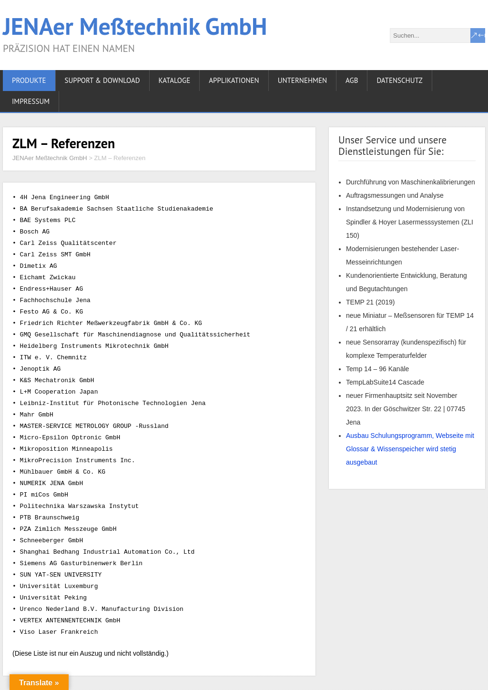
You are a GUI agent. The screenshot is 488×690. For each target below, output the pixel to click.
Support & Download (102, 80)
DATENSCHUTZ (399, 80)
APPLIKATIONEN (234, 80)
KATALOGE (175, 80)
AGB (352, 80)
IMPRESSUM (31, 101)
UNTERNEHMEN (302, 80)
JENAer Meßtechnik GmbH (135, 25)
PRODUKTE (29, 80)
